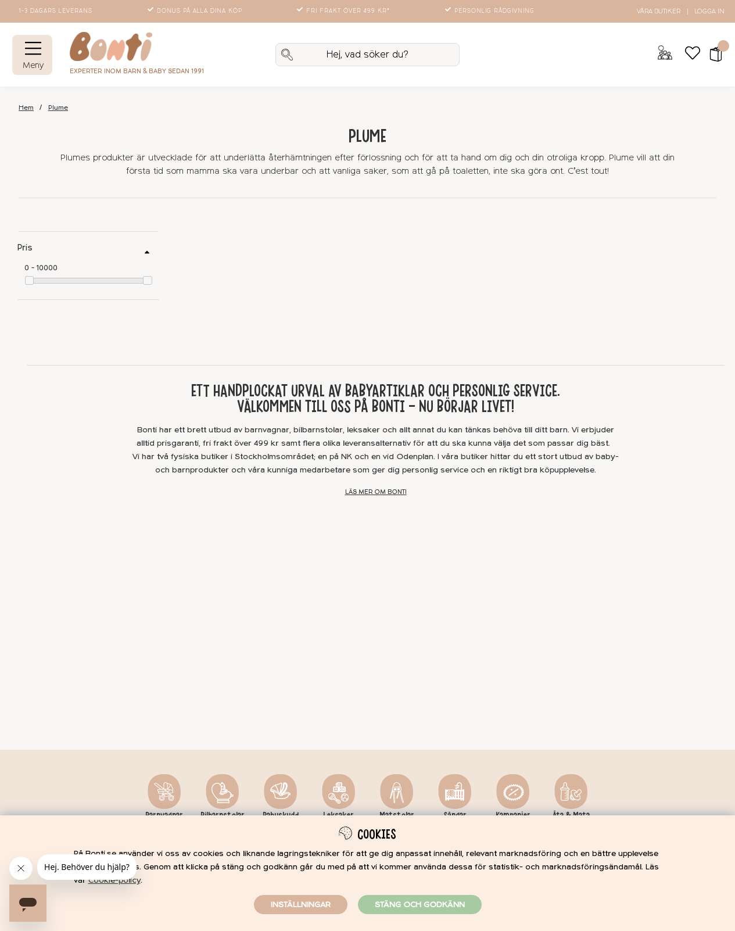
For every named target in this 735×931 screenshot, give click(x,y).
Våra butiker (658, 11)
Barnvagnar (164, 815)
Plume (58, 107)
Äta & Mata (571, 815)
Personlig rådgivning (491, 11)
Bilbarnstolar (222, 815)
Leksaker (338, 815)
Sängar (455, 815)
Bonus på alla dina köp (195, 11)
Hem (26, 107)
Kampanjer (513, 815)
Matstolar (396, 815)
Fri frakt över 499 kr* (344, 11)
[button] (712, 54)
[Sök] (367, 54)
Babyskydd (281, 815)
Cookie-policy (114, 880)
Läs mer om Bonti (376, 492)
